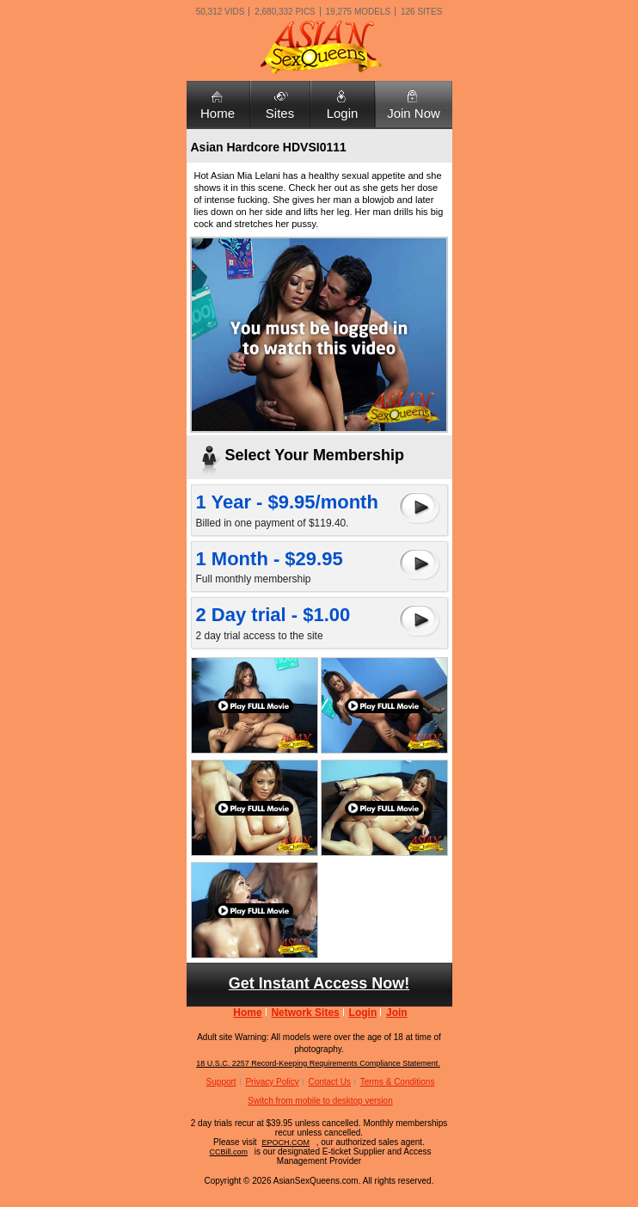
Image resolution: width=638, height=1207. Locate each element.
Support (221, 1082)
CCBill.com (229, 1152)
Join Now (413, 113)
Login (343, 113)
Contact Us (329, 1082)
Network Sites (305, 1013)
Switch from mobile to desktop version (320, 1100)
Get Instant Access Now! (319, 983)
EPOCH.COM (285, 1142)
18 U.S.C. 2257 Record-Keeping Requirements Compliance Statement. (318, 1063)
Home (217, 113)
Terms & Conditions (397, 1082)
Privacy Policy (271, 1082)
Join (397, 1013)
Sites (280, 113)
